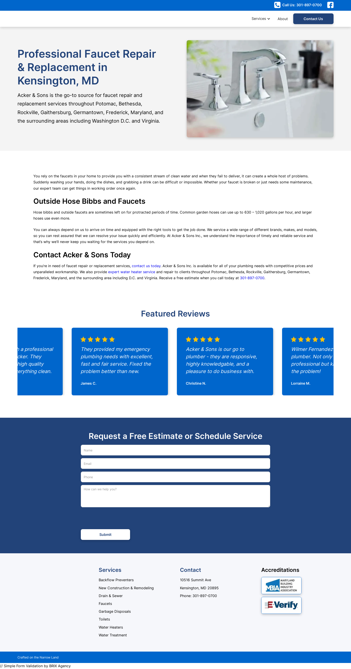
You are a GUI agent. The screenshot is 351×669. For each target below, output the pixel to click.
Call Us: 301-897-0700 (302, 5)
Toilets (104, 619)
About (283, 19)
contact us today (146, 266)
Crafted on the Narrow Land (38, 657)
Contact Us (313, 19)
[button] (263, 19)
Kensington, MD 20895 (199, 588)
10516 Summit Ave (195, 580)
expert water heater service (131, 272)
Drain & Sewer (111, 596)
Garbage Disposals (115, 611)
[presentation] (115, 518)
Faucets (105, 603)
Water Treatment (113, 635)
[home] (28, 19)
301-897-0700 (252, 278)
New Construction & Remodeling (126, 588)
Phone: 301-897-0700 (198, 596)
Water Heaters (111, 627)
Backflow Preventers (116, 580)
